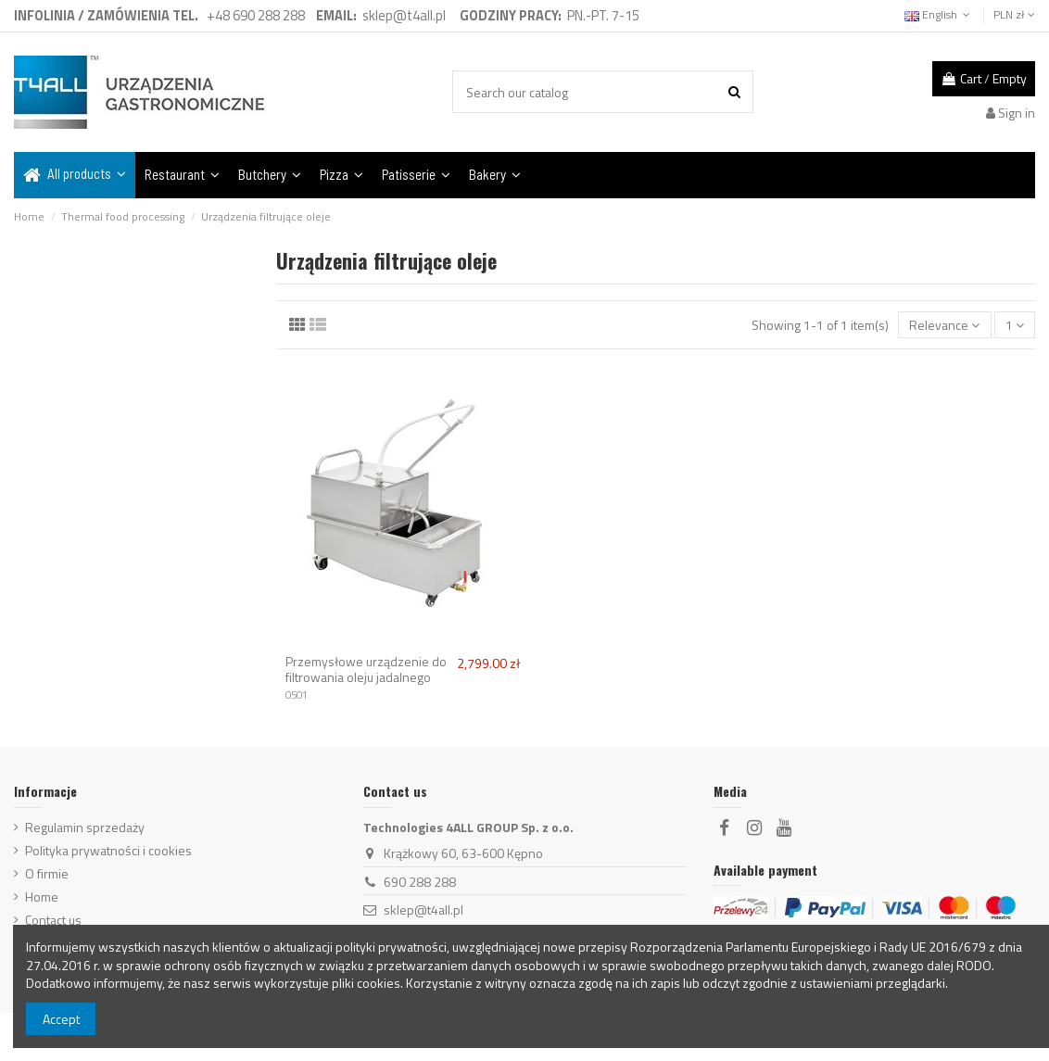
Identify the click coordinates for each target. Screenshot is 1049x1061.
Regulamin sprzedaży (85, 827)
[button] (74, 175)
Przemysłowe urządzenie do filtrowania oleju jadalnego (366, 669)
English (939, 14)
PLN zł (1014, 14)
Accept (61, 1019)
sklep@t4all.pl (423, 909)
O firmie (47, 874)
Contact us (53, 920)
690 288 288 (420, 881)
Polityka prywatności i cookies (108, 850)
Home (41, 897)
